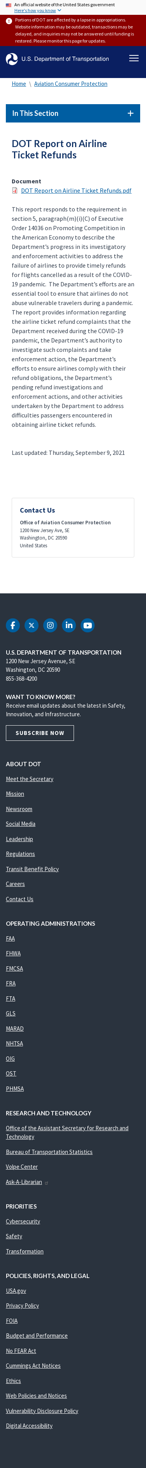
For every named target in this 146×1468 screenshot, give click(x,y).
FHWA (13, 953)
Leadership (19, 839)
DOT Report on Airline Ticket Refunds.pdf (76, 190)
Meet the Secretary (29, 779)
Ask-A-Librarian (27, 1182)
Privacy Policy (22, 1305)
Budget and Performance (37, 1335)
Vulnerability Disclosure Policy (42, 1411)
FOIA (12, 1320)
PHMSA (15, 1088)
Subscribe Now (40, 733)
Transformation (25, 1251)
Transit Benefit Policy (32, 869)
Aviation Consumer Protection (70, 83)
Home (19, 83)
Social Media (20, 823)
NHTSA (14, 1043)
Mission (15, 793)
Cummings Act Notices (33, 1365)
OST (11, 1073)
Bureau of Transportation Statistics (49, 1152)
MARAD (15, 1028)
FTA (10, 998)
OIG (10, 1058)
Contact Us (19, 899)
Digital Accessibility (29, 1425)
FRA (11, 983)
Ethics (13, 1381)
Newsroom (19, 809)
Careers (15, 884)
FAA (10, 938)
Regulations (20, 853)
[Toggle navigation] (134, 58)
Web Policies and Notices (36, 1395)
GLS (11, 1013)
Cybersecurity (23, 1221)
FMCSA (14, 968)
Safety (14, 1236)
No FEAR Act (21, 1350)
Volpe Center (22, 1166)
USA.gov (16, 1290)
